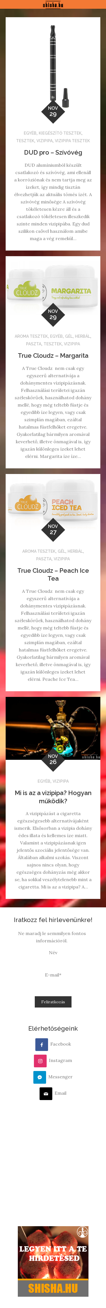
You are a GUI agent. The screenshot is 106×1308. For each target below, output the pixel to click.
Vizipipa (44, 141)
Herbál (82, 336)
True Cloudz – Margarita (53, 355)
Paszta (33, 344)
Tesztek (25, 141)
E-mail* (53, 975)
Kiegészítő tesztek (60, 133)
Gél (69, 336)
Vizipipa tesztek (72, 141)
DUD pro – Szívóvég (53, 152)
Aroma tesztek (31, 336)
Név (53, 952)
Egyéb (30, 133)
